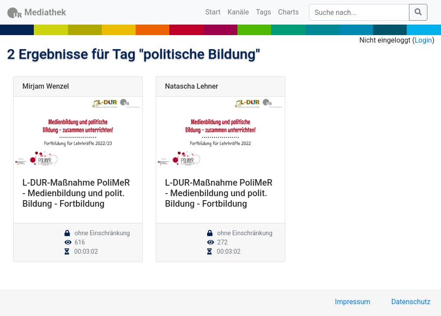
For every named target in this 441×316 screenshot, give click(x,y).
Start (214, 11)
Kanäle (238, 12)
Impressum (352, 302)
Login (423, 40)
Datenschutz (410, 302)
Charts (288, 12)
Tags (263, 12)
